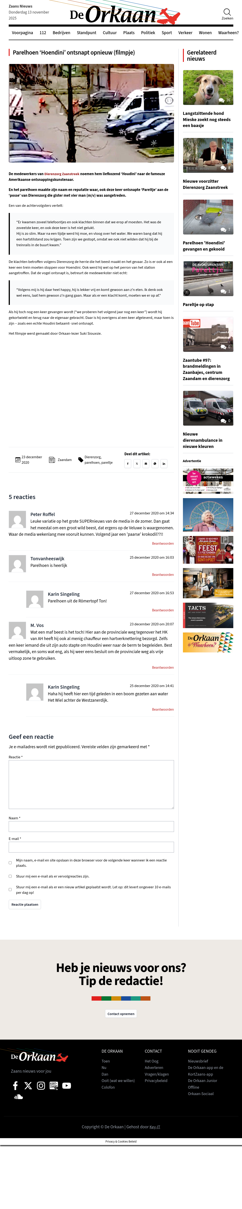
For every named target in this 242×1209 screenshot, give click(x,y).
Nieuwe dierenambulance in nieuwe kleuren (204, 450)
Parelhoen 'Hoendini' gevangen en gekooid (205, 250)
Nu (104, 1079)
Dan (105, 1085)
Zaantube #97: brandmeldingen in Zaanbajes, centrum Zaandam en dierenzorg (204, 376)
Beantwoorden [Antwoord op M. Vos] (162, 676)
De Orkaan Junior (204, 1092)
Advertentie (193, 471)
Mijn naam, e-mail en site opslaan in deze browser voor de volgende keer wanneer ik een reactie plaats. (91, 873)
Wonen (205, 33)
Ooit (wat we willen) (120, 1092)
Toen (106, 1072)
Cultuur (110, 33)
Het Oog (152, 1072)
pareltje (108, 467)
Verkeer (185, 33)
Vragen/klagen (158, 1085)
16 (224, 104)
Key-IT (154, 1138)
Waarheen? (228, 33)
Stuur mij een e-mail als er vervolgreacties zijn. (52, 886)
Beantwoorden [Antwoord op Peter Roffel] (162, 551)
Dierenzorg (92, 462)
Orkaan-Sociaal (202, 1105)
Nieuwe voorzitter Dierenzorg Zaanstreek (207, 188)
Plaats (129, 33)
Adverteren (155, 1079)
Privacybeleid (157, 1092)
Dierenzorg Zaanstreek (63, 176)
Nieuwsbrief (199, 1072)
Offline (194, 1098)
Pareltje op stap (200, 308)
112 (43, 33)
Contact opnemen (121, 1024)
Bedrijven (61, 33)
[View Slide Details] (208, 491)
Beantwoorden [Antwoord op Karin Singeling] (162, 618)
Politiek (148, 33)
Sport (167, 33)
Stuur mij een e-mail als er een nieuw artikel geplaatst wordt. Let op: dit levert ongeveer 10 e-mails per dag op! (93, 900)
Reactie (16, 767)
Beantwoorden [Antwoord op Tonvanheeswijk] (162, 582)
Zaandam (63, 464)
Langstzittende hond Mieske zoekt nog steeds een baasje (205, 123)
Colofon (109, 1098)
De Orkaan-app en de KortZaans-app (207, 1082)
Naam (15, 828)
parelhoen (92, 467)
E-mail (15, 849)
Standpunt (86, 33)
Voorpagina (22, 33)
